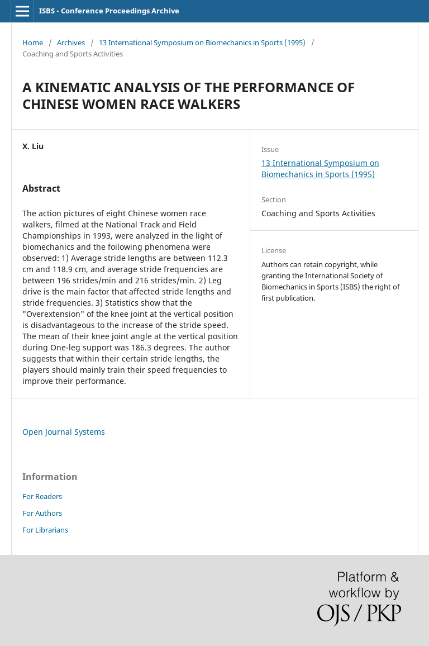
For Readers (42, 496)
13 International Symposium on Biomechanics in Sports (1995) (202, 42)
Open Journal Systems (63, 431)
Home (32, 42)
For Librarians (45, 530)
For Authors (42, 513)
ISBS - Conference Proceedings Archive (109, 11)
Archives (71, 42)
